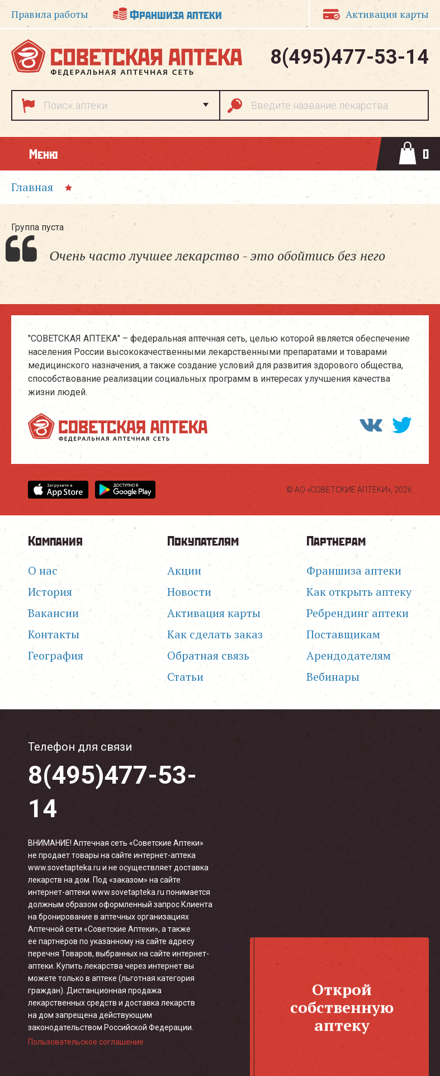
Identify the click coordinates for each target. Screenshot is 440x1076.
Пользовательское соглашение (86, 1041)
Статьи (185, 676)
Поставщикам (343, 634)
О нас (43, 570)
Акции (184, 570)
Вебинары (332, 676)
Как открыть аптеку (358, 591)
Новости (189, 591)
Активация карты (214, 612)
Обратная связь (208, 655)
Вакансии (53, 612)
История (50, 591)
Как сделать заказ (215, 634)
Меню (43, 153)
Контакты (53, 634)
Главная (32, 187)
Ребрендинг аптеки (357, 612)
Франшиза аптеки (176, 14)
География (55, 655)
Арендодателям (348, 655)
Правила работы (49, 14)
